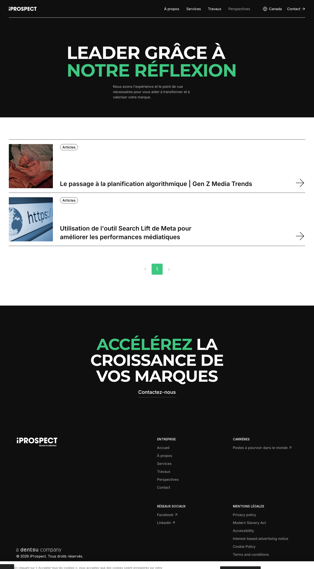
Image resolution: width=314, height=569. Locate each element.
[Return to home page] (23, 9)
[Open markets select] (272, 8)
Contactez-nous (157, 392)
